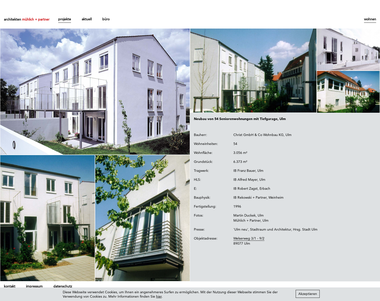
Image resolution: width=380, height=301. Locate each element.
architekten (26, 19)
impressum (34, 286)
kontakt (9, 286)
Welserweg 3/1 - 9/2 (248, 238)
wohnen (370, 19)
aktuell (87, 19)
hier (159, 296)
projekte (64, 19)
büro (106, 19)
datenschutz (62, 286)
